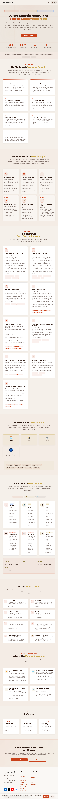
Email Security (23, 784)
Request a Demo (29, 35)
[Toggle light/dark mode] (54, 2)
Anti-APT (22, 782)
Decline (52, 796)
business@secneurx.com (38, 759)
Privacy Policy (19, 797)
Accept (46, 796)
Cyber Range (23, 790)
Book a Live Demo (19, 759)
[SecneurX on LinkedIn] (5, 789)
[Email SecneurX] (15, 789)
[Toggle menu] (48, 2)
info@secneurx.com (47, 774)
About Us (33, 775)
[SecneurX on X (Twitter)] (9, 789)
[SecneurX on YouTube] (12, 789)
